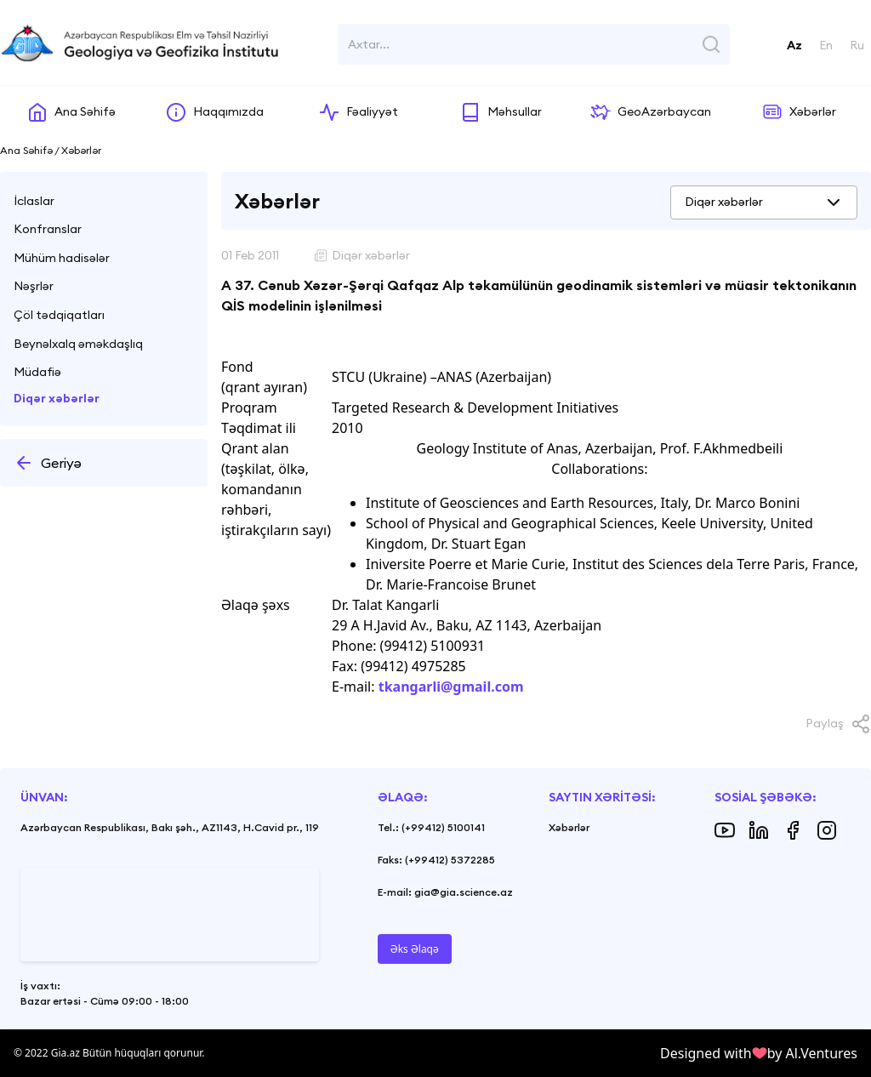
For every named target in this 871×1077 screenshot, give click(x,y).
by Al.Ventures (812, 1053)
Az (794, 45)
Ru (857, 45)
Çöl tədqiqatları (59, 314)
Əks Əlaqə (414, 949)
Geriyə (48, 463)
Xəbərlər (569, 827)
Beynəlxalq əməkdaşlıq (78, 343)
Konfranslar (48, 228)
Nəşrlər (34, 285)
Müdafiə (37, 371)
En (826, 45)
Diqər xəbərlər (57, 398)
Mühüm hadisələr (62, 257)
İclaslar (34, 200)
